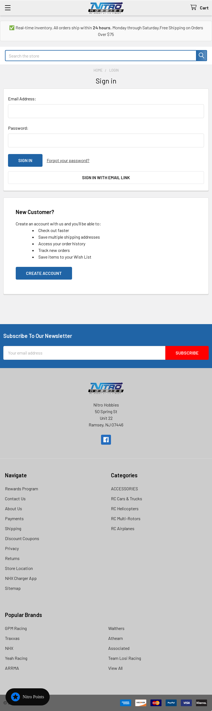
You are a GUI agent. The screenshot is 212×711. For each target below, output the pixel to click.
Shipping (13, 528)
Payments (14, 518)
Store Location (19, 568)
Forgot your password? (68, 160)
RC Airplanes (122, 528)
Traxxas (12, 638)
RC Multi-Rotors (126, 518)
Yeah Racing (16, 658)
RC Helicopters (125, 508)
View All (115, 668)
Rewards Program (21, 488)
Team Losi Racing (124, 658)
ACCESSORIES (124, 488)
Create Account (44, 273)
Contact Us (15, 498)
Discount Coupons (22, 538)
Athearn (115, 638)
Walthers (116, 628)
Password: (18, 128)
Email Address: (22, 98)
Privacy (12, 548)
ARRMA (12, 668)
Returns (12, 558)
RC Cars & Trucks (126, 498)
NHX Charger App (21, 578)
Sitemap (13, 588)
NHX (9, 648)
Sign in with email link (106, 177)
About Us (13, 508)
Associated (118, 648)
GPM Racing (16, 628)
